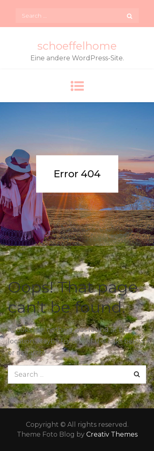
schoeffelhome (77, 46)
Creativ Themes (112, 434)
